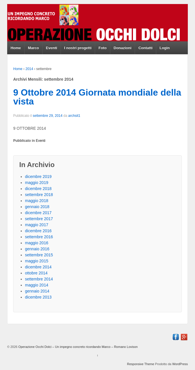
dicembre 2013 (38, 297)
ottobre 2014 (36, 273)
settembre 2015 (39, 255)
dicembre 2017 (38, 212)
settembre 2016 (39, 237)
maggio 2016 (36, 243)
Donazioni (123, 48)
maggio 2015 (36, 261)
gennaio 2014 (37, 291)
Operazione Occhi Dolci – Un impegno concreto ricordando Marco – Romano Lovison (78, 346)
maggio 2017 (36, 224)
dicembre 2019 (38, 176)
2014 (29, 69)
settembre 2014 (39, 279)
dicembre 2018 (38, 188)
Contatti (145, 48)
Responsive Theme (140, 364)
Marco (33, 48)
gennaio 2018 (37, 206)
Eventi (51, 48)
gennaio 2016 (37, 249)
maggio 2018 (36, 200)
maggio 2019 (36, 182)
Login (164, 48)
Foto (103, 48)
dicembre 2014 (38, 267)
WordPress (180, 364)
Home (16, 48)
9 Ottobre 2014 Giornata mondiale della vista (97, 97)
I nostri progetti (77, 48)
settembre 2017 (39, 218)
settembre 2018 (39, 194)
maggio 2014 (36, 285)
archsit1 (74, 116)
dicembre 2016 (38, 230)
